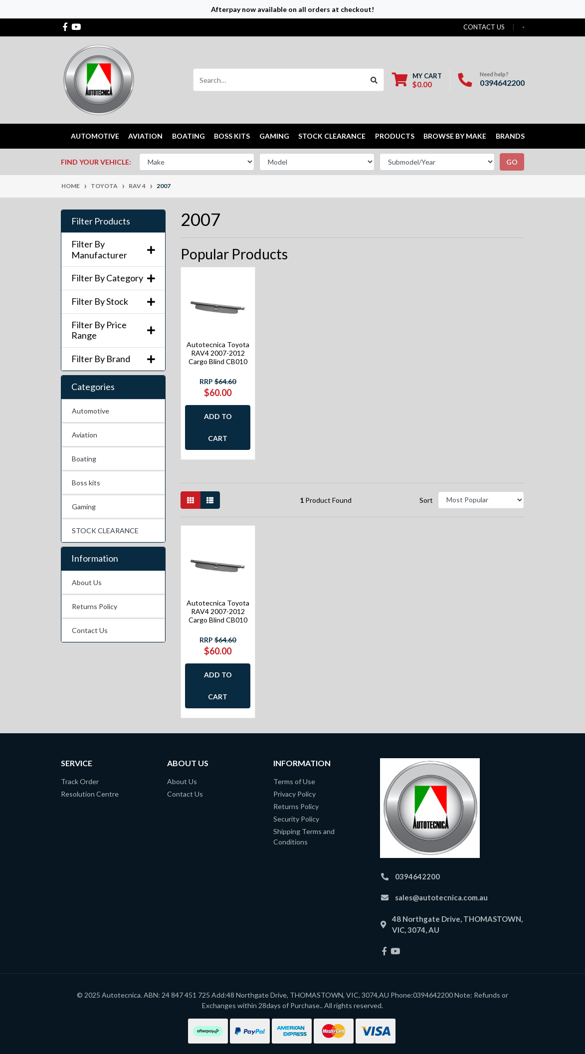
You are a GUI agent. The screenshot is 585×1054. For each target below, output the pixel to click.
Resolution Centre (90, 794)
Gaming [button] (274, 136)
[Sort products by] (481, 500)
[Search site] (374, 79)
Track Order (80, 781)
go (512, 162)
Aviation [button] (145, 136)
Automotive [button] (95, 136)
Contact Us (90, 630)
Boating (84, 458)
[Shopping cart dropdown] (416, 80)
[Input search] (279, 79)
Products (394, 136)
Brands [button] (510, 136)
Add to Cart (218, 427)
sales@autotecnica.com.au (441, 897)
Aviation (84, 434)
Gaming (84, 506)
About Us (87, 582)
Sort (426, 500)
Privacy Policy (294, 794)
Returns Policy (94, 606)
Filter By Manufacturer (113, 249)
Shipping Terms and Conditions (304, 836)
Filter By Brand (113, 359)
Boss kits (232, 136)
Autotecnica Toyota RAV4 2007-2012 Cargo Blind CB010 (218, 353)
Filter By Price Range (113, 330)
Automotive (90, 411)
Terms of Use (294, 781)
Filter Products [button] (100, 221)
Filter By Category (113, 278)
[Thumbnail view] (190, 500)
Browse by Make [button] (454, 136)
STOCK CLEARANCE (332, 136)
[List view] (210, 500)
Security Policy (296, 819)
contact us (484, 27)
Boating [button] (188, 136)
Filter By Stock (113, 301)
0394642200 (502, 82)
